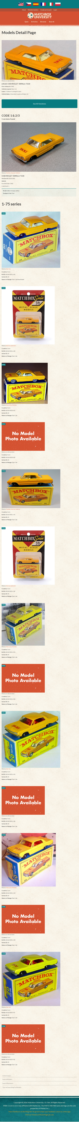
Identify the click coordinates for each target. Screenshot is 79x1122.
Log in (55, 10)
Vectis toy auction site (11, 345)
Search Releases (7, 1084)
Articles (34, 22)
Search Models (7, 1080)
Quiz (26, 22)
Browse (43, 22)
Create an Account (45, 10)
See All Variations (39, 104)
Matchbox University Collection (13, 173)
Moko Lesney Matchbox (11, 405)
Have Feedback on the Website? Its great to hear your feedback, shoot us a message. (39, 1112)
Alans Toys (8, 269)
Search (52, 22)
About (24, 10)
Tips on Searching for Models (11, 1088)
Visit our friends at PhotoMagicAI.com (39, 1115)
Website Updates (33, 10)
